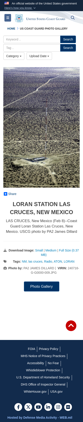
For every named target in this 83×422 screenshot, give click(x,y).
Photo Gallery (41, 286)
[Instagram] (58, 407)
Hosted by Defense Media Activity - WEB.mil (40, 417)
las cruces (35, 261)
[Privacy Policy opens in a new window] (48, 349)
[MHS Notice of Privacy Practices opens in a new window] (43, 356)
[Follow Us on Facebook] (18, 407)
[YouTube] (38, 407)
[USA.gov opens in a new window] (56, 391)
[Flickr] (68, 407)
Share (10, 194)
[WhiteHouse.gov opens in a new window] (35, 391)
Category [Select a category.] (13, 56)
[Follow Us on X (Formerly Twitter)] (28, 407)
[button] (20, 8)
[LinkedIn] (48, 407)
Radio (48, 261)
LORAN (69, 261)
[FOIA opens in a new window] (31, 349)
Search (68, 39)
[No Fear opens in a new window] (53, 363)
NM (24, 261)
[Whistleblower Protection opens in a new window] (43, 370)
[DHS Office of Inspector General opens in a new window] (43, 384)
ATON (58, 261)
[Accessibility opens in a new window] (35, 363)
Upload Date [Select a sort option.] (39, 56)
